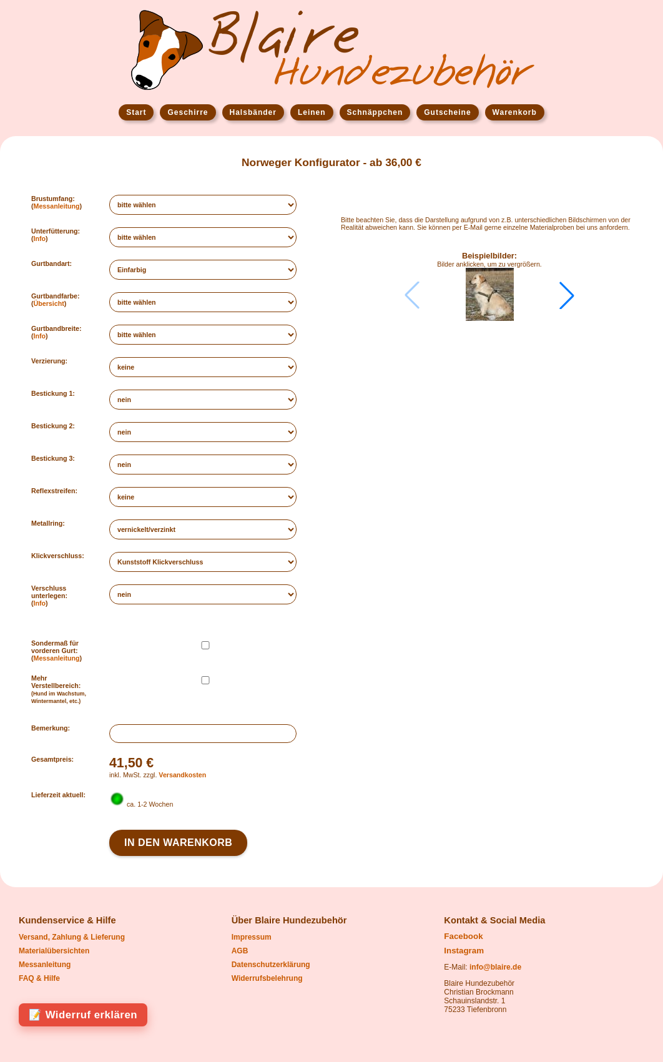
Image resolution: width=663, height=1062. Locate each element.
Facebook (463, 936)
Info (40, 238)
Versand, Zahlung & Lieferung (72, 937)
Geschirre (187, 112)
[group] (489, 295)
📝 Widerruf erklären (83, 1015)
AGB (240, 950)
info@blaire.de (495, 967)
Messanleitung (57, 206)
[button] (567, 295)
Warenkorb (515, 112)
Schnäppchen (375, 112)
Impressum (252, 937)
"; (203, 302)
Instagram (464, 950)
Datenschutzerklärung (271, 964)
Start (136, 112)
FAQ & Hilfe (39, 978)
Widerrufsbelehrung (267, 978)
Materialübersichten (54, 950)
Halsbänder (253, 112)
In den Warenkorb (178, 842)
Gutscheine (447, 112)
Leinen (312, 112)
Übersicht (49, 303)
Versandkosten (182, 775)
